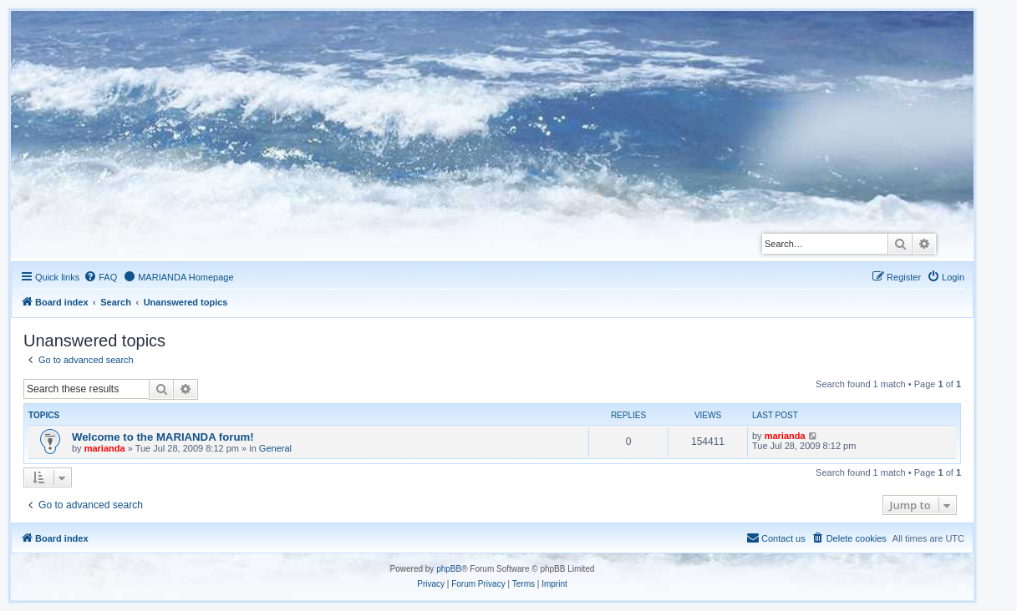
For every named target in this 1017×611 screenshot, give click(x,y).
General (275, 448)
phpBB (448, 568)
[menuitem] (100, 277)
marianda (104, 448)
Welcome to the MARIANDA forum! (163, 437)
